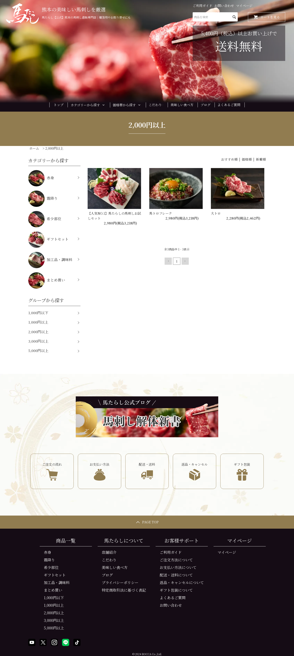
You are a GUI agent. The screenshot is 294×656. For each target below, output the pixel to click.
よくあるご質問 (228, 104)
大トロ (216, 213)
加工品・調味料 (50, 260)
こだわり (155, 104)
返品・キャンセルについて (182, 582)
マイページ (244, 5)
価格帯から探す (127, 105)
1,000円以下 (38, 312)
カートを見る (266, 17)
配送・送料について (176, 575)
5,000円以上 (38, 350)
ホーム (34, 148)
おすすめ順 (229, 159)
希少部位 (44, 219)
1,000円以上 (38, 322)
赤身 (41, 178)
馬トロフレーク (160, 213)
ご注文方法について (176, 559)
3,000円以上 (38, 341)
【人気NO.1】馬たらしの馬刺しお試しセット (114, 216)
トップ (58, 104)
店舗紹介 (109, 552)
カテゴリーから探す (88, 105)
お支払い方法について (178, 567)
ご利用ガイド (202, 5)
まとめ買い (46, 280)
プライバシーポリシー (120, 582)
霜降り (43, 199)
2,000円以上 (54, 148)
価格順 (247, 159)
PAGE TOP (147, 522)
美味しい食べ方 (182, 104)
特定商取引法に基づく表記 (124, 590)
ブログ (205, 104)
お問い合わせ (224, 5)
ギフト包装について (176, 590)
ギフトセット (48, 239)
